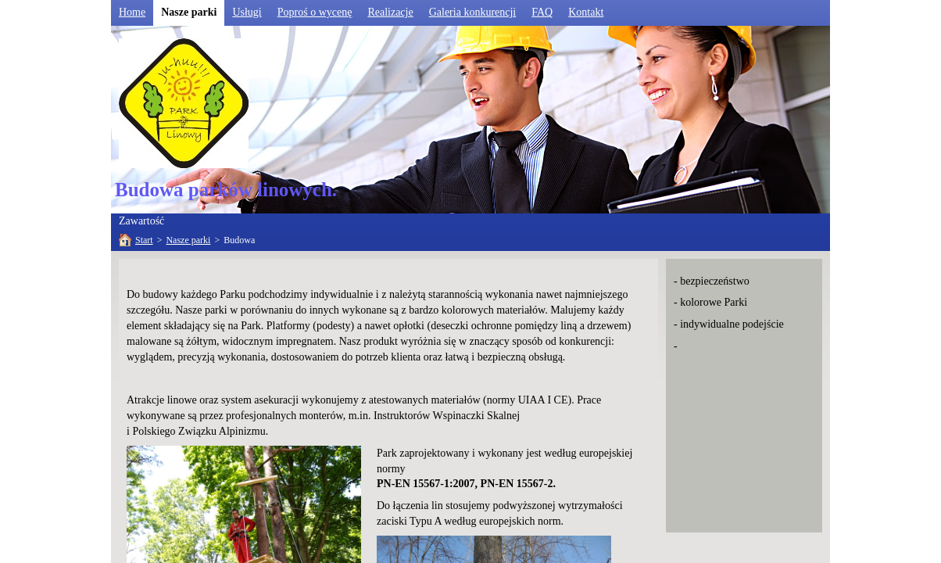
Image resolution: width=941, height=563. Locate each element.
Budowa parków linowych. (226, 189)
